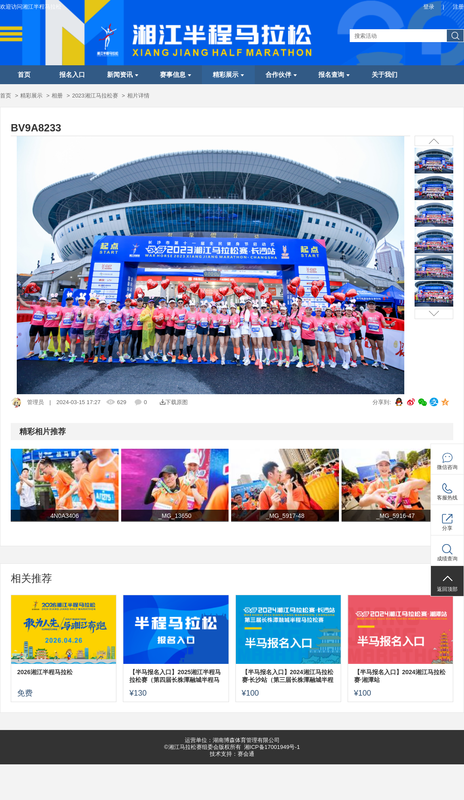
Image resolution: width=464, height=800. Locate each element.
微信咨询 (447, 467)
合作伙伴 (281, 74)
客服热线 (447, 498)
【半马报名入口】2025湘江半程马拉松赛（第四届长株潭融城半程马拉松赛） (175, 676)
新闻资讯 (122, 74)
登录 (428, 6)
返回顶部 (447, 589)
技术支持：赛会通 (232, 754)
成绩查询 (447, 559)
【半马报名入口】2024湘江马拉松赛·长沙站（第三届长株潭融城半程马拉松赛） (288, 676)
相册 (57, 95)
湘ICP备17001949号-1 (272, 747)
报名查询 (334, 74)
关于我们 (384, 74)
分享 (447, 528)
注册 (458, 6)
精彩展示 (228, 74)
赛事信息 (175, 74)
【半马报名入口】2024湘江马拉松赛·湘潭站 (400, 676)
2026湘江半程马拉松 (45, 672)
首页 (24, 74)
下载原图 (174, 402)
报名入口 (72, 74)
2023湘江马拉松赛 (95, 95)
